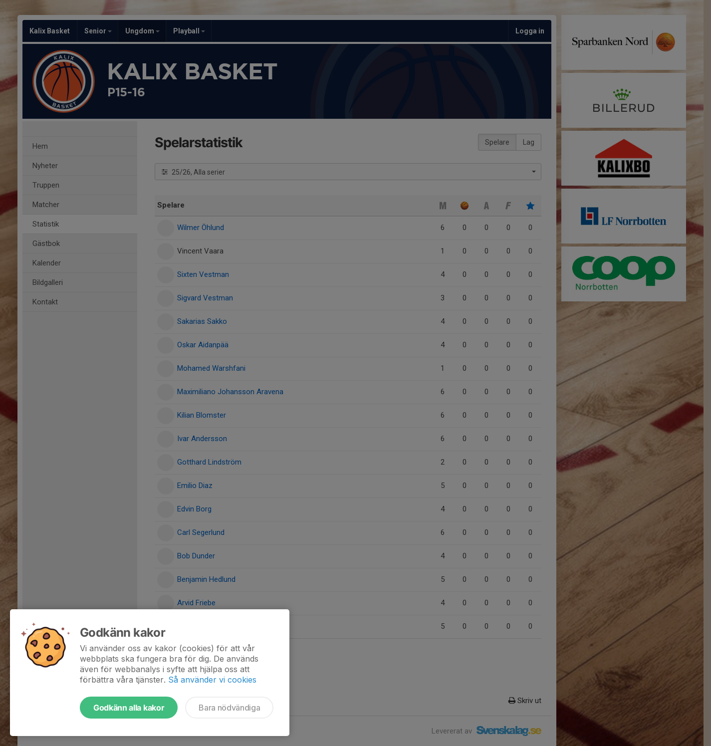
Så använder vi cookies (212, 680)
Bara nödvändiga (229, 708)
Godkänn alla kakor (128, 708)
